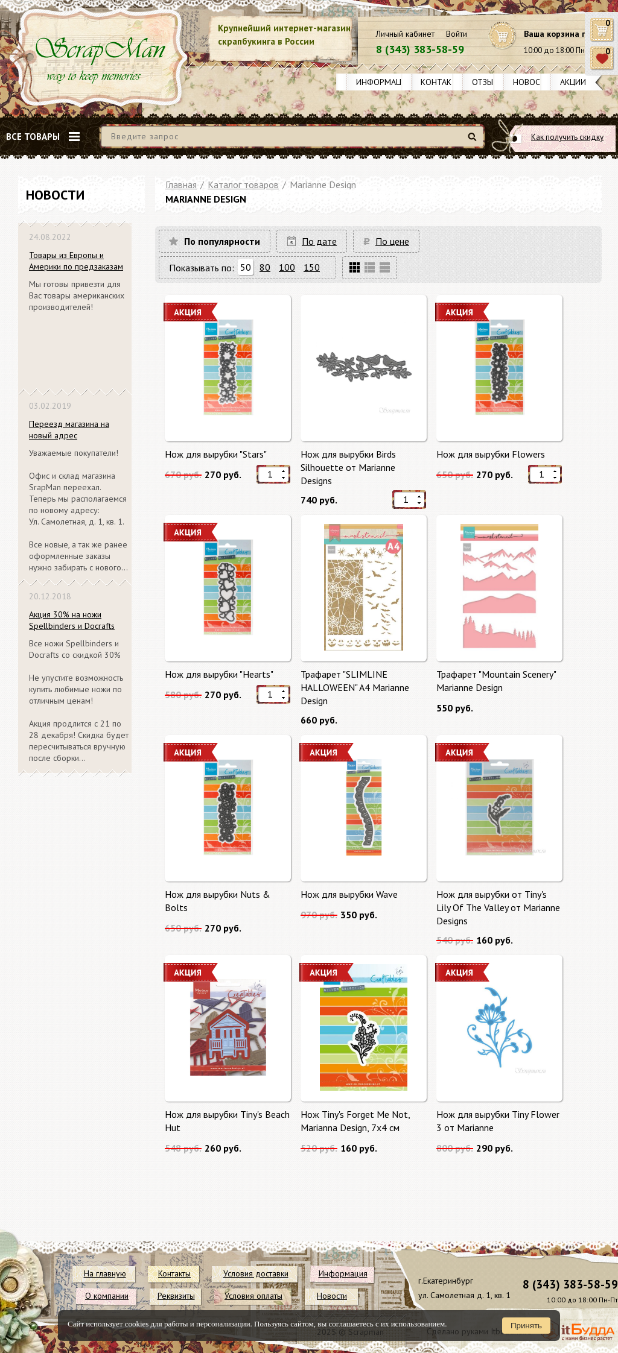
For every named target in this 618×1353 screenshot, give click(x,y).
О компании (107, 1295)
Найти (474, 141)
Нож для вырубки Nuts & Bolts (217, 900)
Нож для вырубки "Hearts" (219, 674)
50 (245, 267)
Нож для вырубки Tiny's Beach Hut (227, 1121)
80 (265, 267)
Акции (573, 82)
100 (287, 267)
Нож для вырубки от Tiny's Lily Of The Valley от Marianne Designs (498, 907)
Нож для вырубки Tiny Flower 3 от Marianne (497, 1121)
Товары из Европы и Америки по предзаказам (76, 261)
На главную (105, 1273)
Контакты (442, 82)
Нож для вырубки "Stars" (216, 454)
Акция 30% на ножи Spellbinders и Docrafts (72, 620)
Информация (384, 82)
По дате (319, 241)
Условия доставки (255, 1273)
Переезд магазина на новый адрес (69, 429)
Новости (532, 82)
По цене (392, 241)
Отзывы (488, 82)
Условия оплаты (253, 1295)
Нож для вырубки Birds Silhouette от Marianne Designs (348, 467)
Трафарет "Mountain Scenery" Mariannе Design (496, 680)
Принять (526, 1325)
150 (312, 267)
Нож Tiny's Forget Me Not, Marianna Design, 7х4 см (355, 1121)
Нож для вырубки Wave (349, 894)
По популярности (222, 241)
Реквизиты (176, 1295)
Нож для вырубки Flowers (490, 454)
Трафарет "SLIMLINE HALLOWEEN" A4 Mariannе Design (355, 687)
